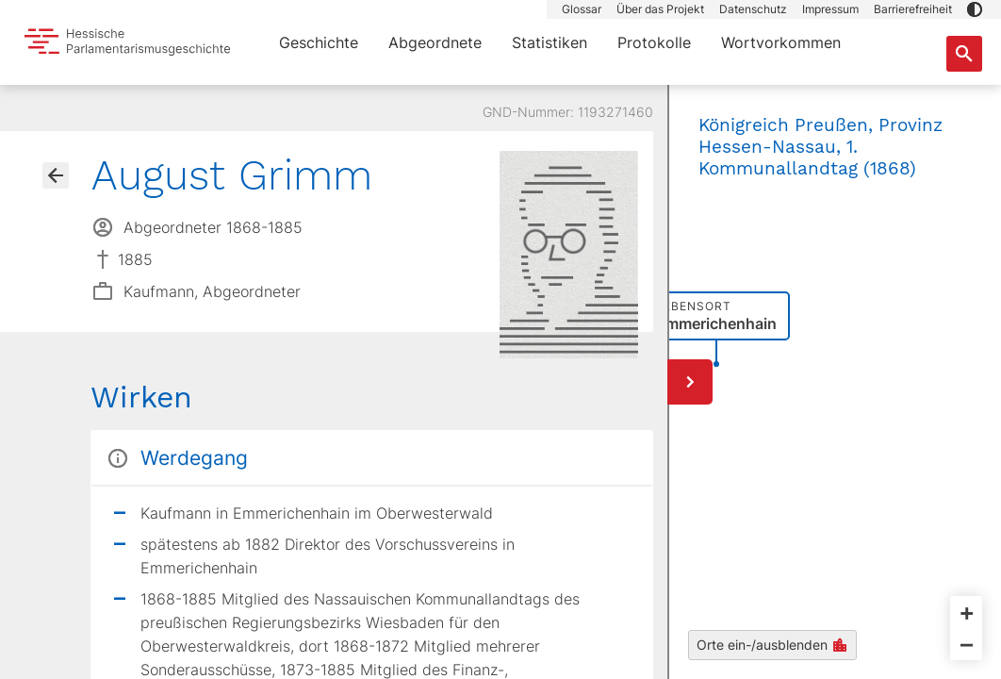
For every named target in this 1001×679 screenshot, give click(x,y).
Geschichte (318, 42)
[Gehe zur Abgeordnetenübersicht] (55, 175)
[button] (974, 9)
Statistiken (549, 42)
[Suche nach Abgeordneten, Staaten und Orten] (964, 54)
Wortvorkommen (781, 42)
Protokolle (654, 42)
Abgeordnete (435, 42)
